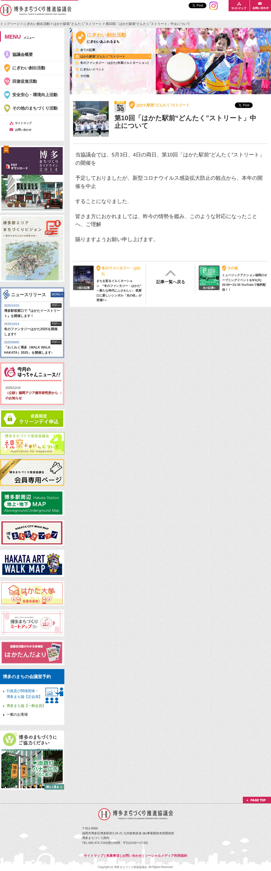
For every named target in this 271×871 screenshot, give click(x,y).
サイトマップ (93, 856)
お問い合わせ (132, 856)
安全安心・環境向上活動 (34, 94)
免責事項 (112, 856)
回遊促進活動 (24, 81)
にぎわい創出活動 (37, 24)
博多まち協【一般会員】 (26, 706)
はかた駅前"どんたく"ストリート (77, 24)
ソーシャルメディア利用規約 (166, 856)
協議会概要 (22, 54)
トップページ (10, 24)
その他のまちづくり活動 (34, 108)
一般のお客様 (17, 714)
